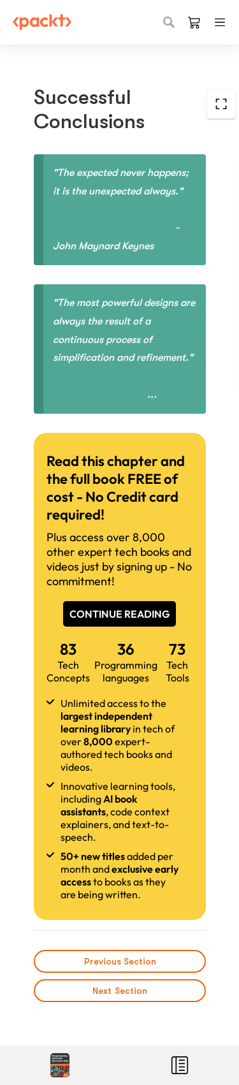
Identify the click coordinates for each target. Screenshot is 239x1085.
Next (119, 991)
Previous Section (119, 961)
